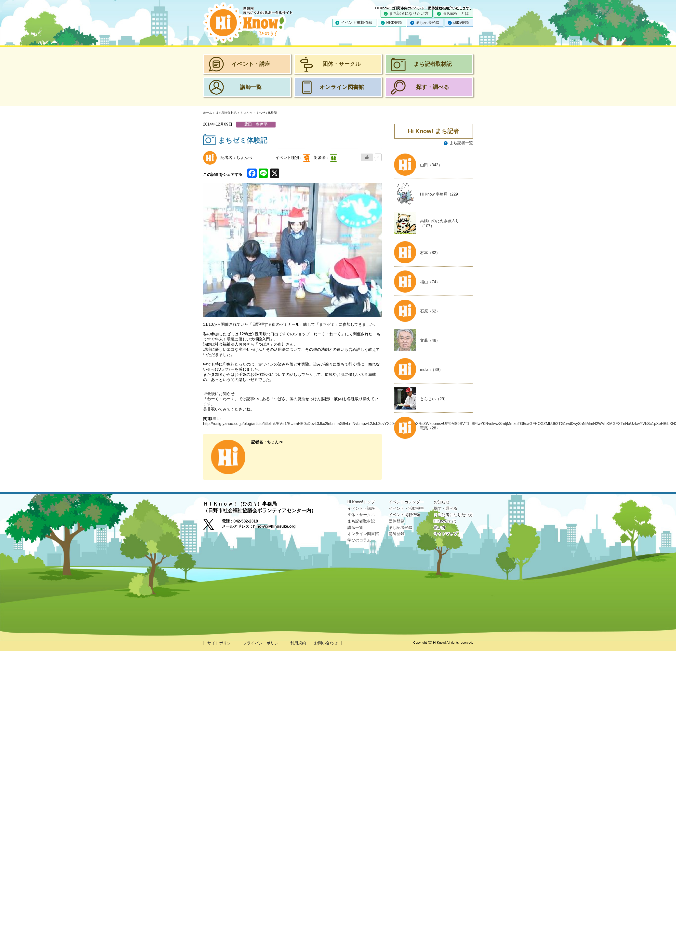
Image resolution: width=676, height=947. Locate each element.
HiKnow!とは (445, 521)
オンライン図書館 (363, 534)
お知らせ (442, 502)
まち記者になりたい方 (408, 13)
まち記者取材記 (226, 112)
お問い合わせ (326, 643)
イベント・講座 (361, 508)
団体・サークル (361, 515)
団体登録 (394, 22)
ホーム (207, 112)
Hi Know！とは (455, 13)
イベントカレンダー (406, 502)
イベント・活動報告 (406, 508)
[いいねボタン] (367, 157)
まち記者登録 (427, 22)
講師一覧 (355, 527)
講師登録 (461, 22)
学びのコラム (359, 540)
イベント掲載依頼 (356, 22)
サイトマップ (445, 534)
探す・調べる (445, 508)
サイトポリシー (221, 643)
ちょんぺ (246, 112)
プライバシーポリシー (262, 643)
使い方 (440, 527)
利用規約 (298, 643)
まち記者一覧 (461, 143)
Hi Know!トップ (361, 502)
